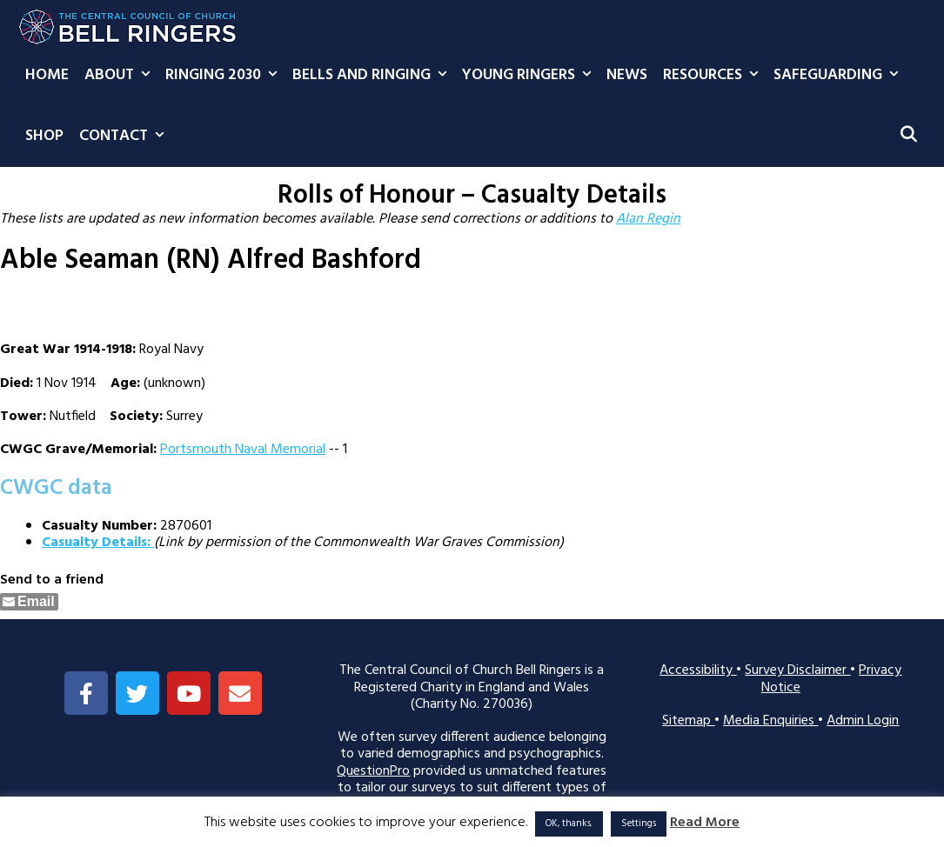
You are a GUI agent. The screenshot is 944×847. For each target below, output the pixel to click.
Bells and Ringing (373, 75)
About (120, 75)
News (626, 75)
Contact (125, 136)
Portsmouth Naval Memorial (242, 449)
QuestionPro (373, 771)
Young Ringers (530, 75)
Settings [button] (638, 823)
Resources (714, 75)
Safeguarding (839, 75)
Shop (44, 136)
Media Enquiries (770, 721)
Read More (705, 823)
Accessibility (697, 670)
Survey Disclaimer (797, 670)
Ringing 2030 (225, 75)
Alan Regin (648, 219)
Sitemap (688, 721)
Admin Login (863, 721)
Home (47, 75)
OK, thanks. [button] (569, 823)
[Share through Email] (29, 601)
